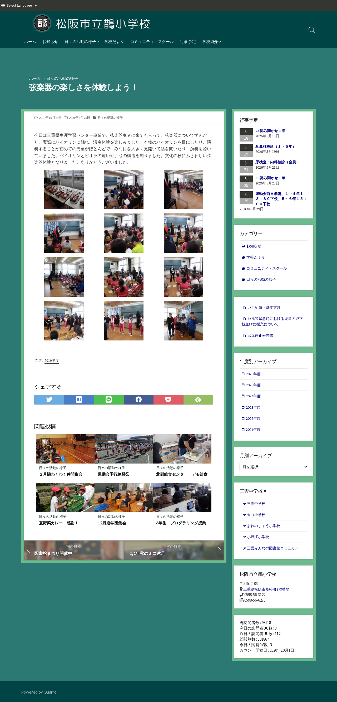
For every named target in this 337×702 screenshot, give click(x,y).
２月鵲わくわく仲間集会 (61, 475)
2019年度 (51, 361)
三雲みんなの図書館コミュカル (275, 555)
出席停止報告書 (261, 338)
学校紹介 (210, 41)
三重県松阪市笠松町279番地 (267, 596)
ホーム (30, 41)
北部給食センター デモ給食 (181, 475)
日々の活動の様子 (80, 41)
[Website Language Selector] (22, 5)
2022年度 (253, 423)
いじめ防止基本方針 (265, 309)
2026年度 (253, 377)
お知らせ (50, 41)
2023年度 (253, 411)
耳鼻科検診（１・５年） (275, 146)
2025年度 (253, 388)
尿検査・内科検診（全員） (277, 162)
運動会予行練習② (113, 475)
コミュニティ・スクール (152, 41)
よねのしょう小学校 (265, 532)
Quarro (50, 692)
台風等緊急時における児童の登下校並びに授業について (272, 323)
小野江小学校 (259, 543)
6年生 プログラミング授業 (181, 524)
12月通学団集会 (112, 524)
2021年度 (253, 434)
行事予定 (188, 41)
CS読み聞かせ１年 (270, 131)
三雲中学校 (257, 509)
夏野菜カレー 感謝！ (59, 524)
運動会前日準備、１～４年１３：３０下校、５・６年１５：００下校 (281, 198)
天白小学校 (257, 520)
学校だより (114, 41)
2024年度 (253, 400)
